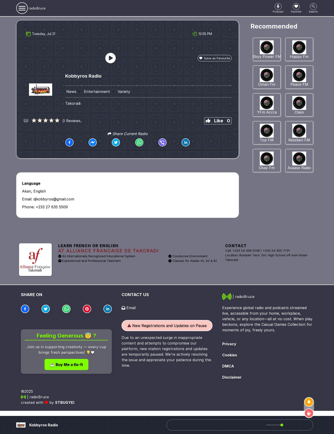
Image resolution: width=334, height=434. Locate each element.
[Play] (253, 425)
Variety (124, 91)
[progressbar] (274, 425)
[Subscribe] (309, 402)
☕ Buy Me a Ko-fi (66, 364)
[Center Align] (278, 6)
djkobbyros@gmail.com (53, 199)
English (39, 191)
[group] (273, 425)
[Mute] (262, 425)
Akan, (27, 191)
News (71, 91)
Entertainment (97, 91)
